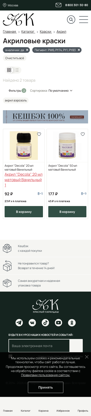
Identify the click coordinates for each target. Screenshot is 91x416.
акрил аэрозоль (16, 100)
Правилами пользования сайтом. (45, 375)
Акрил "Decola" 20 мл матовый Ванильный (19, 168)
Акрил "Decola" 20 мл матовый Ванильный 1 (23, 180)
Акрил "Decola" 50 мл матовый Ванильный (62, 168)
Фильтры (15, 90)
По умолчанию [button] (59, 90)
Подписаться (76, 345)
